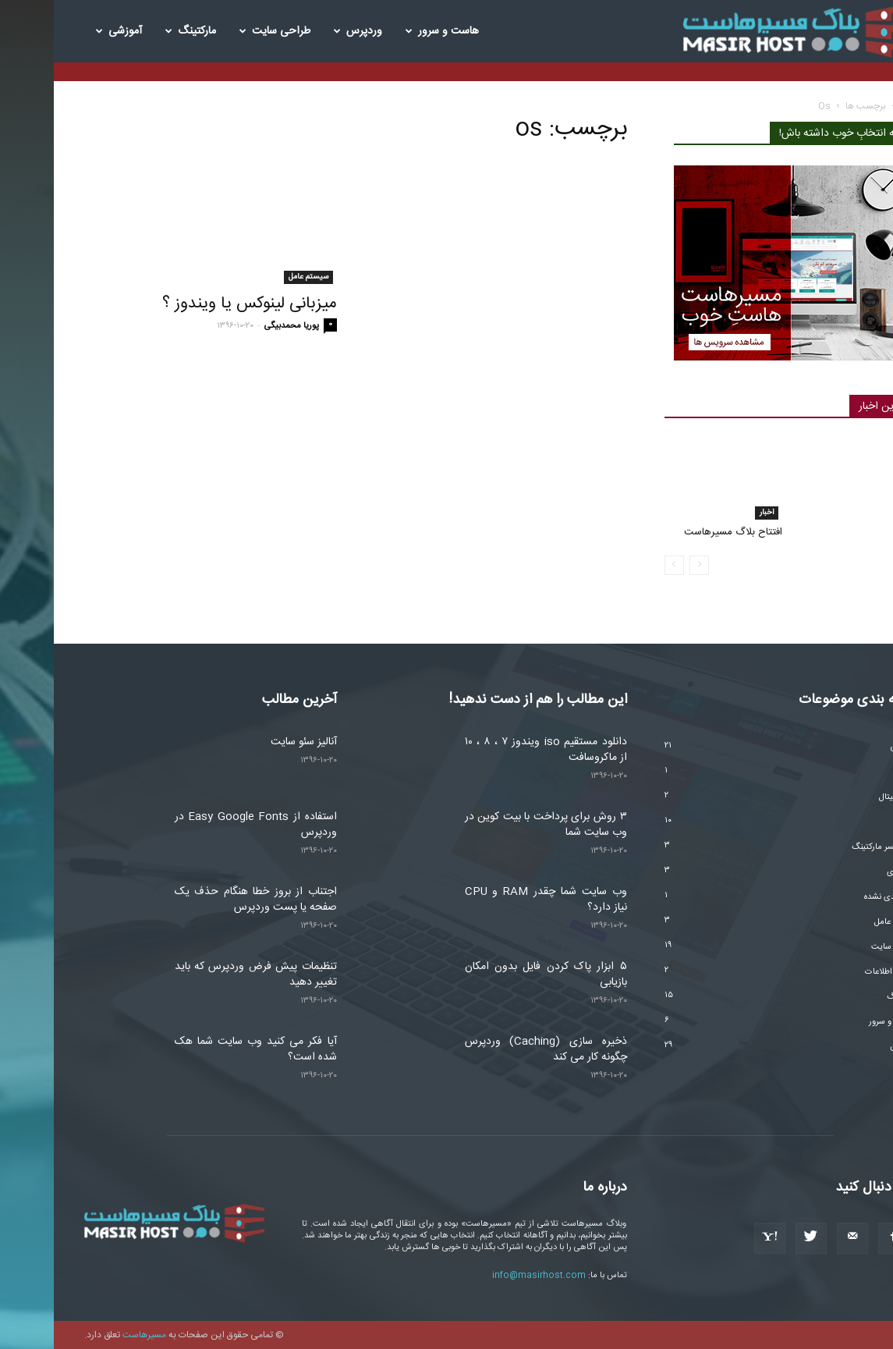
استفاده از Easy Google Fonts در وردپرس (202, 825)
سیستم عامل (255, 277)
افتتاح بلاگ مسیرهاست (679, 532)
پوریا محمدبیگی (238, 326)
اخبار (713, 512)
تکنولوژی (848, 872)
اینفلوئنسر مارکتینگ (830, 847)
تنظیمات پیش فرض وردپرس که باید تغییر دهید (202, 974)
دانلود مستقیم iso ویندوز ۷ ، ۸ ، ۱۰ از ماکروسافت (492, 750)
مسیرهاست (90, 1335)
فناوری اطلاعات (837, 972)
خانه (855, 106)
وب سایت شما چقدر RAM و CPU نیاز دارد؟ (492, 899)
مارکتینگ (137, 31)
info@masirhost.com (485, 1276)
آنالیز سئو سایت (250, 742)
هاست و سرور (388, 31)
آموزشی (65, 31)
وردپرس (304, 31)
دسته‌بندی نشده (836, 897)
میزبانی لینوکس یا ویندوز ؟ (195, 304)
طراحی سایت (221, 31)
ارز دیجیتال (844, 797)
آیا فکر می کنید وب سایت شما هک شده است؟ (202, 1049)
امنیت (852, 822)
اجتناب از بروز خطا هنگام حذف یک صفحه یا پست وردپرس (202, 899)
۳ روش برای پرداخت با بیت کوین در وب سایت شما (492, 825)
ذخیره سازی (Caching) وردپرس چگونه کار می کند (492, 1049)
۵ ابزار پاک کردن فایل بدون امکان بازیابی (492, 974)
